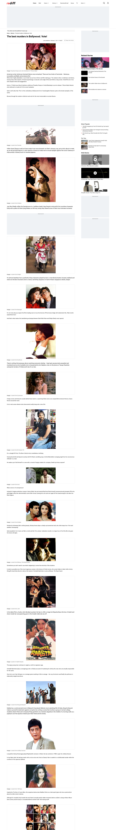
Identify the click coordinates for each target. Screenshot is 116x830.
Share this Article (69, 40)
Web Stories (85, 153)
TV (77, 3)
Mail (40, 3)
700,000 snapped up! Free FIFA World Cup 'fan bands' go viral (96, 127)
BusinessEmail (64, 3)
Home (34, 3)
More (83, 3)
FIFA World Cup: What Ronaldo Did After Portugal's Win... (95, 133)
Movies (12, 33)
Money (54, 3)
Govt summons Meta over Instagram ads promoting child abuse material (95, 130)
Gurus (72, 3)
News (46, 3)
